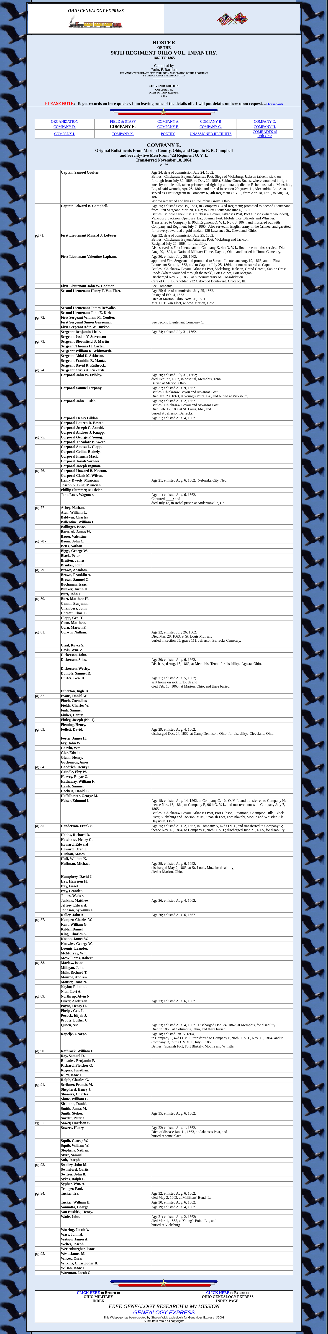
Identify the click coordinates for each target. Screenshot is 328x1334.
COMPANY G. (211, 127)
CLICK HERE (88, 1293)
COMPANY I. (64, 134)
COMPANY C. (265, 121)
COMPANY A (168, 121)
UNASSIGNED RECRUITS (211, 134)
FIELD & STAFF (123, 121)
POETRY (168, 134)
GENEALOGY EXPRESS (164, 1312)
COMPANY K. (123, 134)
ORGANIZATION (64, 121)
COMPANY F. (168, 127)
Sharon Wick (274, 104)
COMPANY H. (265, 127)
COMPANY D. (65, 127)
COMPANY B (210, 121)
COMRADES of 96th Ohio (265, 134)
